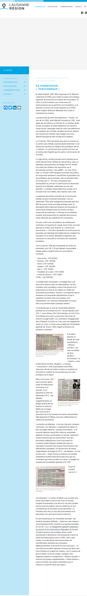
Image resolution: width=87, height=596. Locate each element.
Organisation (40, 6)
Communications (66, 6)
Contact (78, 6)
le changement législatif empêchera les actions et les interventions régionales (57, 528)
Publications (53, 6)
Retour (7, 70)
